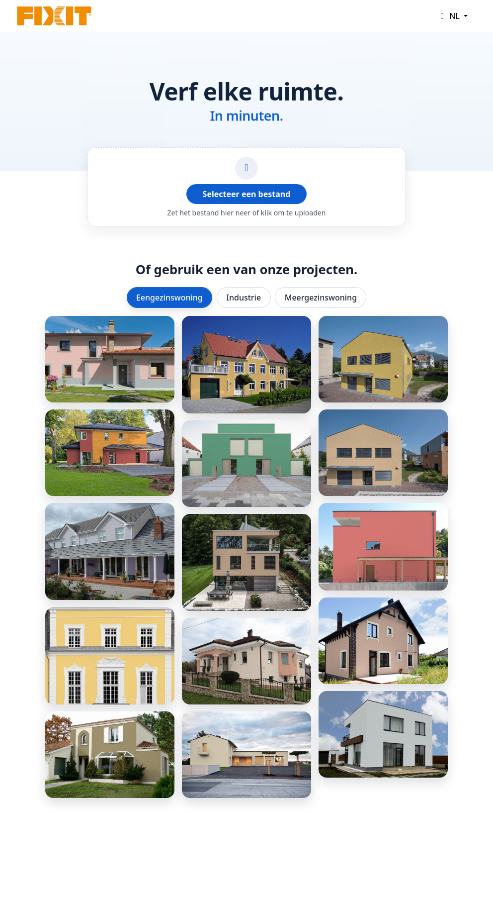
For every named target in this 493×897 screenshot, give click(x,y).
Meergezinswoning (321, 297)
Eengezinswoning (169, 297)
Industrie (243, 297)
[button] (452, 16)
